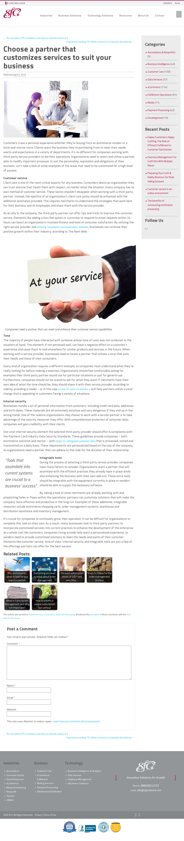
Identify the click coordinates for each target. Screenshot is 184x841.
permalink (98, 619)
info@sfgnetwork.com (149, 794)
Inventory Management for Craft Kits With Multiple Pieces (161, 165)
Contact (159, 15)
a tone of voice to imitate (74, 389)
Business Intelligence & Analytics (84, 775)
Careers (167, 3)
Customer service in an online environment (160, 195)
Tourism (10, 800)
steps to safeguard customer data (77, 441)
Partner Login (15, 3)
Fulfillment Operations (160, 95)
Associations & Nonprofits (156, 54)
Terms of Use (49, 819)
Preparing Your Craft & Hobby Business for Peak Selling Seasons (162, 181)
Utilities (10, 804)
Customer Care (36, 619)
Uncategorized (156, 122)
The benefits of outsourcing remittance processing (161, 209)
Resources (125, 15)
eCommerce (51, 619)
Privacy (38, 819)
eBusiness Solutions (78, 788)
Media (151, 106)
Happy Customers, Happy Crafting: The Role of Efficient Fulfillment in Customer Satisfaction (162, 147)
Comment (13, 648)
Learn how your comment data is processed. (78, 726)
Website (11, 714)
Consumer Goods (15, 779)
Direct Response (15, 784)
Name (11, 690)
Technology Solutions (100, 15)
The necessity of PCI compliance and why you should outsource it (38, 38)
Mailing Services (45, 788)
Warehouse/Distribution (49, 796)
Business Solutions (69, 15)
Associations (12, 775)
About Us (143, 15)
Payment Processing (68, 619)
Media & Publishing (16, 792)
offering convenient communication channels (66, 227)
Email (11, 702)
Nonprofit (11, 796)
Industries (46, 15)
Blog (177, 3)
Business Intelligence (159, 64)
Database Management (79, 784)
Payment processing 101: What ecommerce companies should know (97, 42)
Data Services (155, 79)
